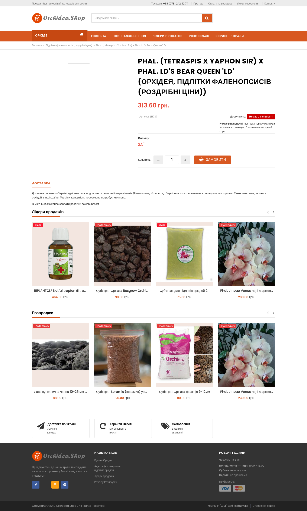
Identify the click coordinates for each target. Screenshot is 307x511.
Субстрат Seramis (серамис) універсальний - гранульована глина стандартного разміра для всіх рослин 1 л (123, 391)
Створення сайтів (264, 506)
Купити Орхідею (103, 460)
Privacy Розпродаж (105, 482)
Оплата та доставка (220, 3)
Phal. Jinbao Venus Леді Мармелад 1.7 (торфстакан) (247, 290)
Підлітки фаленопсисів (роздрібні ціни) (69, 45)
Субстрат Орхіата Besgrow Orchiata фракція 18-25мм (123, 290)
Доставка (41, 183)
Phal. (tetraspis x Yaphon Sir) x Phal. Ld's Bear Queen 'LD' (131, 45)
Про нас (198, 3)
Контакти (269, 3)
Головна (37, 45)
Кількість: (144, 160)
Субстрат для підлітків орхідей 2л (184, 290)
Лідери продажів (104, 476)
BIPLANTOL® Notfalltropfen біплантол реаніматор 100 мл (61, 290)
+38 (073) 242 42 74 (175, 3)
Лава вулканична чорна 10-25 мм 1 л (61, 391)
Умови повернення (248, 3)
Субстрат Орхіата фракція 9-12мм (184, 391)
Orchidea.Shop (66, 506)
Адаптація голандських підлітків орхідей (108, 468)
